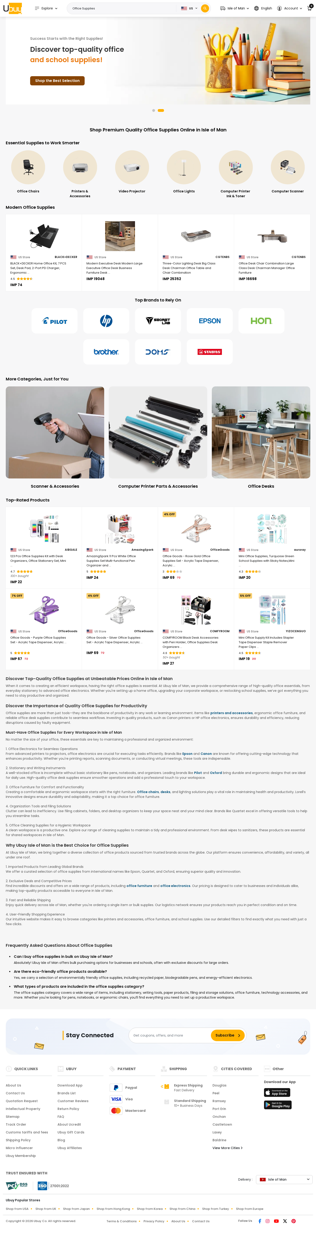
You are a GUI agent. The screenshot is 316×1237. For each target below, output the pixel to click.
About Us (13, 1085)
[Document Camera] (55, 437)
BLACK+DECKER (66, 257)
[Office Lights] (236, 172)
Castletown (222, 1124)
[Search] (205, 8)
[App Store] (278, 1094)
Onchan (219, 1116)
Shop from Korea (150, 1209)
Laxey (217, 1132)
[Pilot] (55, 320)
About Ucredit (69, 1124)
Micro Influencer (19, 1148)
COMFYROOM (220, 631)
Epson (187, 753)
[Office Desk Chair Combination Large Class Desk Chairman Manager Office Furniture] (272, 236)
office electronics (175, 886)
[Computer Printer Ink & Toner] (288, 174)
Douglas (220, 1085)
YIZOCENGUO (296, 631)
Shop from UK (45, 1209)
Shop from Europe (249, 1209)
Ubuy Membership (21, 1155)
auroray (300, 550)
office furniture (139, 886)
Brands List (66, 1093)
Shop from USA (17, 1209)
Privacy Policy (154, 1221)
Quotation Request (22, 1101)
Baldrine (219, 1140)
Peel (216, 1093)
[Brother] (106, 352)
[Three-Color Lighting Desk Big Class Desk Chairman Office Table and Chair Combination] (196, 236)
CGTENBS (222, 257)
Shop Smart (46, 80)
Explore (43, 8)
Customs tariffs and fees (27, 1132)
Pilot (198, 773)
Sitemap (13, 1116)
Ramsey (219, 1101)
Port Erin (219, 1109)
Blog (61, 1140)
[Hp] (106, 320)
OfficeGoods (220, 550)
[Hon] (261, 320)
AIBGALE (71, 550)
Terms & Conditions (121, 1221)
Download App (70, 1085)
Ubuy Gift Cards (70, 1132)
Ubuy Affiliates (69, 1148)
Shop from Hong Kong (113, 1209)
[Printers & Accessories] (132, 174)
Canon (206, 753)
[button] (234, 8)
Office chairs (148, 792)
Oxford (216, 773)
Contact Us (15, 1093)
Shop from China (182, 1209)
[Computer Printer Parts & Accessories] (261, 437)
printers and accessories (231, 713)
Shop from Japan (76, 1209)
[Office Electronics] (28, 172)
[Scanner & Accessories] (158, 437)
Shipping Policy (18, 1140)
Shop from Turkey (215, 1209)
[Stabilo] (210, 352)
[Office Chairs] (80, 172)
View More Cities (227, 1148)
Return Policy (68, 1109)
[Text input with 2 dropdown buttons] (123, 8)
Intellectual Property (23, 1109)
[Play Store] (278, 1106)
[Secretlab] (158, 320)
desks (165, 792)
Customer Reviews (73, 1101)
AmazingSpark (142, 550)
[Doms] (158, 352)
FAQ (60, 1116)
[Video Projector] (184, 172)
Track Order (16, 1124)
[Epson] (210, 320)
